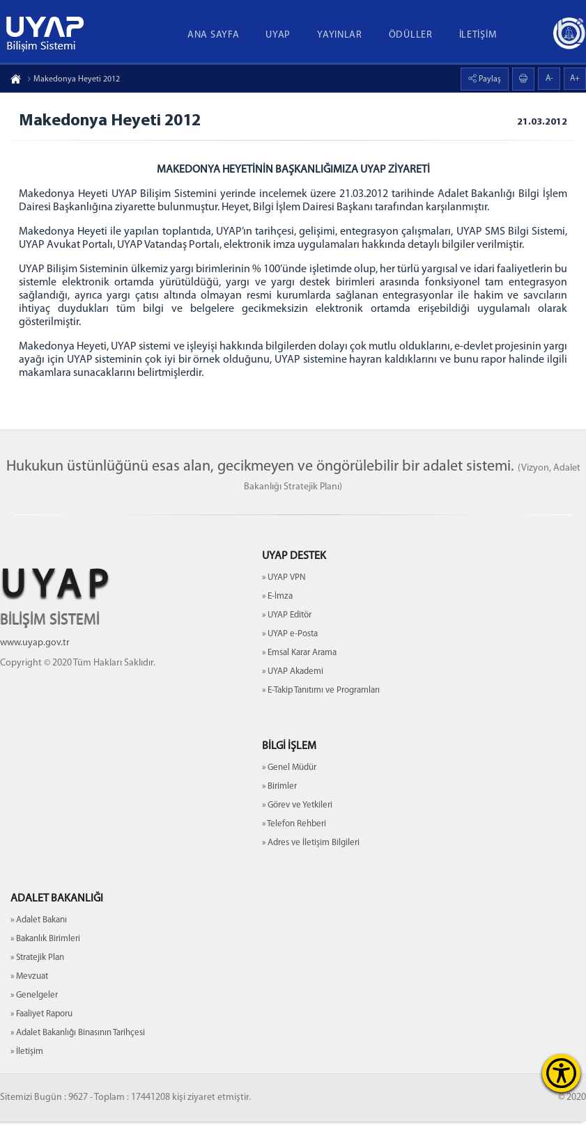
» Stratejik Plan (37, 970)
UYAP (278, 35)
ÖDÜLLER (411, 35)
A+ (575, 78)
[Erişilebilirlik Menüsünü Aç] (561, 1073)
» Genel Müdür (289, 780)
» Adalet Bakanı (38, 932)
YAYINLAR (339, 35)
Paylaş (489, 79)
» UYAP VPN (284, 589)
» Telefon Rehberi (294, 836)
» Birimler (279, 798)
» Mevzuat (29, 988)
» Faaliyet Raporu (41, 1026)
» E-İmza (277, 608)
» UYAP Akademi (292, 683)
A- (549, 78)
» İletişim (26, 1064)
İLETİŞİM (478, 35)
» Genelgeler (34, 1007)
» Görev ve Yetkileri (297, 817)
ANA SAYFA (213, 35)
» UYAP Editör (286, 627)
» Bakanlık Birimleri (45, 951)
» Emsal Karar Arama (299, 665)
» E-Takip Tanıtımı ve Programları (321, 702)
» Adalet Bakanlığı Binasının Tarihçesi (77, 1045)
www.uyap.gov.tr (35, 655)
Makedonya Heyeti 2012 (73, 79)
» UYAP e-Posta (290, 646)
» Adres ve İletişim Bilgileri (311, 855)
